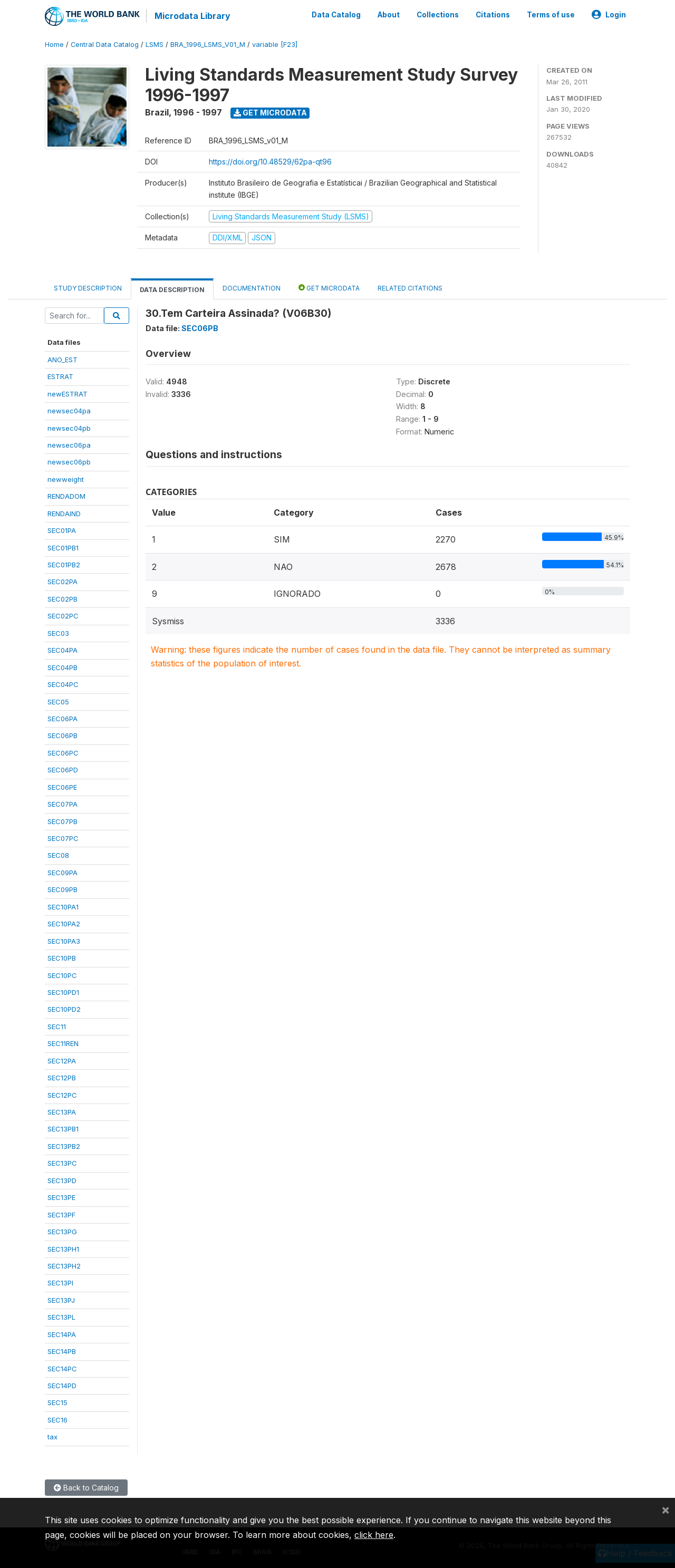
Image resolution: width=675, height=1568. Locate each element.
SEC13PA (61, 1112)
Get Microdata (270, 112)
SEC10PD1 (63, 992)
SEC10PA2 (63, 923)
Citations (493, 15)
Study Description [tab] (88, 288)
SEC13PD (61, 1180)
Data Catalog (336, 15)
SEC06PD (62, 770)
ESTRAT (60, 376)
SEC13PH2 (64, 1266)
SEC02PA (62, 581)
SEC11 (56, 1026)
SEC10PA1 (63, 907)
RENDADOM (66, 496)
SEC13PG (62, 1231)
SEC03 (58, 633)
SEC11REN (63, 1043)
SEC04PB (62, 667)
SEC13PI (60, 1283)
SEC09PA (62, 872)
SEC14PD (61, 1385)
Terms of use (551, 15)
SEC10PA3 (63, 941)
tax (52, 1437)
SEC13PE (61, 1197)
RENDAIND (64, 513)
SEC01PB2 (63, 564)
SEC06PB (62, 735)
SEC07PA (62, 804)
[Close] (665, 1509)
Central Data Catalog (105, 45)
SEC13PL (61, 1317)
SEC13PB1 (63, 1129)
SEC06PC (63, 753)
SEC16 (57, 1420)
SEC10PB (61, 958)
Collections (438, 15)
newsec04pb (69, 427)
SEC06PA (62, 718)
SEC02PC (63, 616)
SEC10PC (62, 975)
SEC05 (58, 701)
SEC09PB (62, 889)
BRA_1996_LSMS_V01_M (207, 45)
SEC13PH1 (63, 1248)
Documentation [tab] (252, 288)
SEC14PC (62, 1368)
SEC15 (57, 1402)
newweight (65, 479)
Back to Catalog (86, 1487)
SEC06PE (62, 787)
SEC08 (58, 855)
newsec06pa (69, 445)
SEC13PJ (61, 1300)
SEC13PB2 (63, 1146)
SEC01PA (61, 530)
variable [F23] (274, 45)
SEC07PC (63, 838)
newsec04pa (69, 410)
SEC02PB (62, 599)
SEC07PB (62, 821)
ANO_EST (62, 359)
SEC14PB (61, 1351)
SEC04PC (63, 684)
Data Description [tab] (172, 289)
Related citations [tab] (410, 288)
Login (609, 15)
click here (373, 1535)
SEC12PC (62, 1095)
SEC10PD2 (64, 1009)
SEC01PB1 (63, 548)
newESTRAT (67, 394)
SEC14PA (61, 1334)
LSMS (154, 45)
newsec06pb (69, 462)
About (389, 15)
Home (54, 45)
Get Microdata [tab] (329, 287)
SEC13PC (62, 1163)
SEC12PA (61, 1061)
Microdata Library (192, 16)
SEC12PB (61, 1077)
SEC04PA (62, 650)
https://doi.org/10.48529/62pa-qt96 (270, 161)
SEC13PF (61, 1215)
